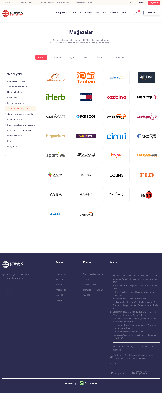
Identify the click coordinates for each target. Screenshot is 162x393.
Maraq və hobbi (14, 135)
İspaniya (101, 57)
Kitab (9, 141)
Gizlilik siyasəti (90, 284)
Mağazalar (101, 12)
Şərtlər (86, 279)
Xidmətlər (76, 12)
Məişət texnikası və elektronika (21, 125)
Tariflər (88, 12)
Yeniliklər (114, 12)
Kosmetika (12, 97)
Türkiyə (57, 57)
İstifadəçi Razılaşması (93, 289)
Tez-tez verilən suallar (84, 3)
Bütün (41, 57)
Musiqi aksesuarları (15, 103)
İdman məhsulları (15, 119)
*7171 (6, 3)
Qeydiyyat (154, 3)
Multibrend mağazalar (19, 108)
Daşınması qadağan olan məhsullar (55, 3)
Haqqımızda (61, 12)
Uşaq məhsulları (14, 92)
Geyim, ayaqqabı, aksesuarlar (20, 114)
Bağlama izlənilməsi (25, 3)
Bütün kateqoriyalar (16, 81)
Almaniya (119, 57)
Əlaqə (125, 12)
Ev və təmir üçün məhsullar (19, 130)
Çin (72, 57)
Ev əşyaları (12, 146)
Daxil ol (141, 3)
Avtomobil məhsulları (17, 86)
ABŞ (85, 57)
